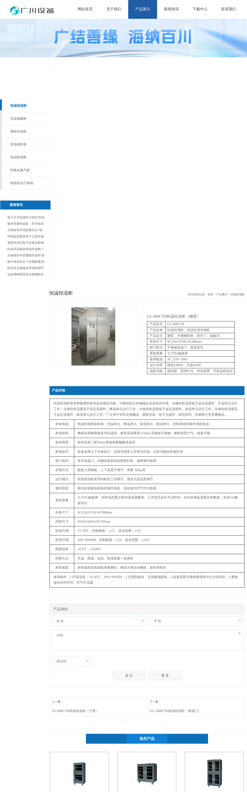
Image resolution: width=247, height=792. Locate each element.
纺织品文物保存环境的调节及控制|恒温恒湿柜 (25, 268)
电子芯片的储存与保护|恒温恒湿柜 (26, 218)
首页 (210, 294)
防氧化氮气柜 (20, 170)
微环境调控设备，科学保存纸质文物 (25, 224)
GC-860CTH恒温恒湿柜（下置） (75, 711)
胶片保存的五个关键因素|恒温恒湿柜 (26, 262)
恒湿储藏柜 (18, 118)
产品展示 (222, 294)
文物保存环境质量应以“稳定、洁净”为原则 (24, 230)
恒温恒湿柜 (18, 105)
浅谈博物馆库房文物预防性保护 (25, 275)
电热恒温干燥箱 (21, 183)
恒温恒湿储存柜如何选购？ (25, 249)
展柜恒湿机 (18, 131)
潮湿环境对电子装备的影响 (25, 242)
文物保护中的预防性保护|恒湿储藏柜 (26, 256)
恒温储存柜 (18, 144)
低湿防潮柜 (18, 157)
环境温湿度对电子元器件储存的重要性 (25, 237)
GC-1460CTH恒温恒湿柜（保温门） (175, 711)
